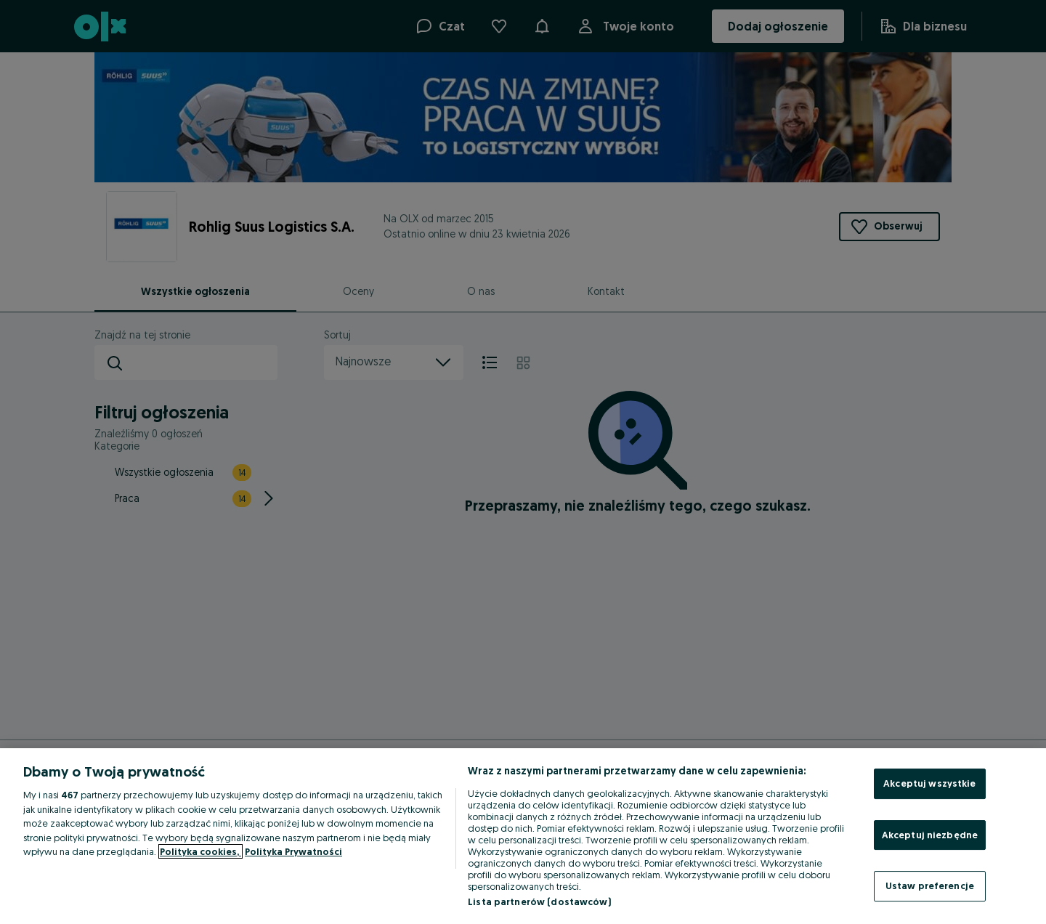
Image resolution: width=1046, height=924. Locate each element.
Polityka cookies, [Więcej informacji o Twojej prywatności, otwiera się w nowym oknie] (200, 851)
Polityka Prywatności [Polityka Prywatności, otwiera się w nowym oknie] (293, 851)
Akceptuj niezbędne (930, 834)
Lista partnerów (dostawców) (539, 901)
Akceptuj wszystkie (929, 783)
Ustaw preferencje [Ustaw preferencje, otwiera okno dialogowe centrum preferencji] (929, 885)
